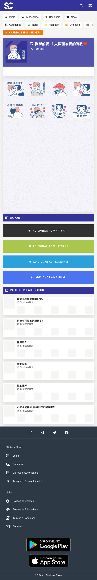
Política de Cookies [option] (20, 501)
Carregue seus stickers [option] (22, 473)
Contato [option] (13, 526)
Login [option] (12, 456)
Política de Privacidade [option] (22, 509)
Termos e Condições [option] (20, 518)
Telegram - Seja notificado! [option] (24, 481)
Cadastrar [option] (15, 464)
